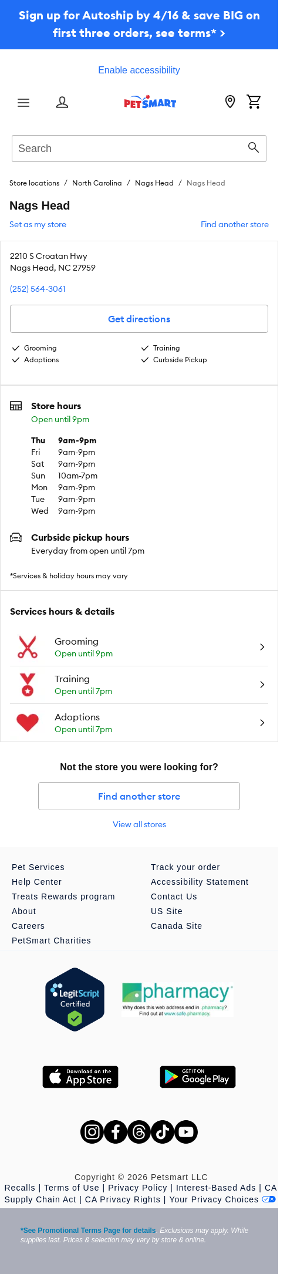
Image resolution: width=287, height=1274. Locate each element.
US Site (167, 911)
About (24, 911)
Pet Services (38, 867)
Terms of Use (71, 1187)
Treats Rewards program (63, 896)
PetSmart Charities (51, 940)
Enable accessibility (139, 70)
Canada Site (176, 926)
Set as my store (37, 224)
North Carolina (97, 182)
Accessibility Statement (200, 882)
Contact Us (174, 896)
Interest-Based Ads (216, 1187)
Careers (28, 926)
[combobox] (139, 147)
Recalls (20, 1187)
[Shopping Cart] (254, 103)
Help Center (37, 882)
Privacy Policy (137, 1187)
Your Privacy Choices (222, 1199)
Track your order (185, 867)
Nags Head (154, 182)
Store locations (34, 182)
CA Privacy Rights (123, 1199)
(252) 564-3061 (38, 289)
